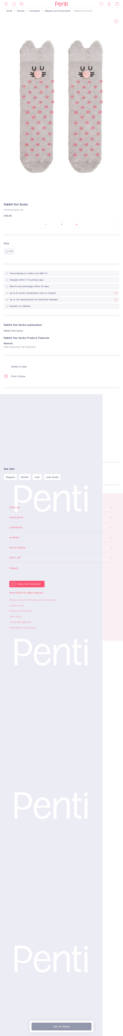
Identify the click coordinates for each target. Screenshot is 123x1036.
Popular (14, 507)
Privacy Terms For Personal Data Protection (32, 600)
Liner (37, 477)
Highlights (16, 517)
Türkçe (13, 568)
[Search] (14, 4)
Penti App (15, 557)
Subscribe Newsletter (29, 584)
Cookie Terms (16, 605)
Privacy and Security (20, 611)
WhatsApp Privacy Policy (22, 627)
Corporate (16, 527)
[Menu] (6, 4)
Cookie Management (20, 622)
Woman (21, 11)
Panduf (25, 477)
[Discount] (21, 4)
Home (9, 11)
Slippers (10, 477)
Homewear (34, 11)
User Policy (15, 616)
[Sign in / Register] (109, 4)
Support (14, 537)
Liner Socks (52, 477)
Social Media (17, 547)
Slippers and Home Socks (57, 11)
